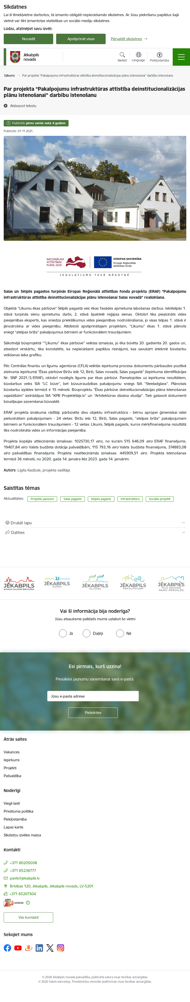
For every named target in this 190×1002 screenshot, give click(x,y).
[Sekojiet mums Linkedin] (39, 948)
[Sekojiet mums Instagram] (60, 947)
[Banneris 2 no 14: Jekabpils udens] (57, 583)
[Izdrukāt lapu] (95, 523)
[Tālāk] (180, 583)
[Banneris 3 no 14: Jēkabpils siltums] (95, 583)
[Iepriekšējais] (9, 583)
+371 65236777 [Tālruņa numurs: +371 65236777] (23, 870)
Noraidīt (28, 38)
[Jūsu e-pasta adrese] (93, 696)
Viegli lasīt (12, 803)
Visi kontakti (29, 917)
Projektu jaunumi (42, 499)
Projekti (10, 768)
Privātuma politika (18, 811)
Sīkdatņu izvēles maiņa (22, 835)
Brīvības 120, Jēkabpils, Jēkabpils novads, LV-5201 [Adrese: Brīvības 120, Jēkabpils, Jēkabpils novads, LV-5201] (52, 886)
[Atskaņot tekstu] (23, 106)
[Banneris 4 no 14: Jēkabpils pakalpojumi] (133, 583)
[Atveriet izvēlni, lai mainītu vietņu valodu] (138, 57)
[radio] (66, 633)
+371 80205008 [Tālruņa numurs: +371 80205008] (23, 862)
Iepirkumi (11, 760)
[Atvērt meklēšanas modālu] (122, 58)
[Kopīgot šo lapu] (95, 532)
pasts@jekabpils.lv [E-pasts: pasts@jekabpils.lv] (25, 878)
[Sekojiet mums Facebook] (7, 948)
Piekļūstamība (15, 819)
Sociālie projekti (159, 499)
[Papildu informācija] (28, 903)
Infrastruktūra (130, 499)
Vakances (12, 752)
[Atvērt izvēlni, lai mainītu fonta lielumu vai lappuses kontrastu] (159, 58)
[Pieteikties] (93, 712)
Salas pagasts (73, 499)
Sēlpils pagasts (101, 499)
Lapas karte (13, 827)
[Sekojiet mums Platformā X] (50, 948)
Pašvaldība (12, 775)
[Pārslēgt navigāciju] (181, 57)
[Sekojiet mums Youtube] (18, 948)
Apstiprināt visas (81, 38)
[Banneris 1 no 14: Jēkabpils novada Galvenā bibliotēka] (19, 583)
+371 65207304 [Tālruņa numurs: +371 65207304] (22, 893)
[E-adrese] (14, 903)
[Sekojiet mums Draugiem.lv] (28, 948)
